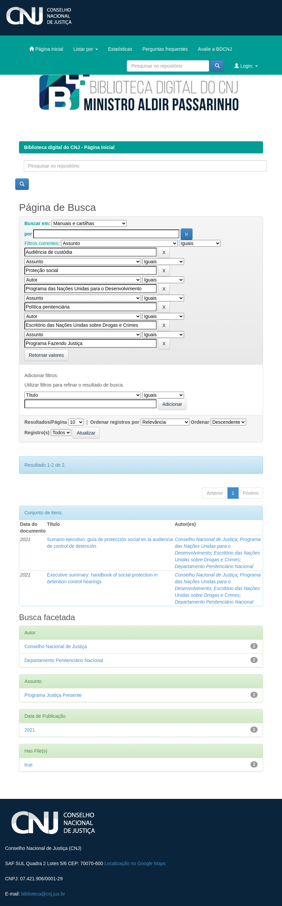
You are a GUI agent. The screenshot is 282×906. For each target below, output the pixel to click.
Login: (246, 66)
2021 (29, 730)
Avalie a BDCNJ (215, 49)
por (28, 234)
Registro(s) (36, 432)
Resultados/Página (45, 422)
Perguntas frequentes (165, 49)
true (28, 764)
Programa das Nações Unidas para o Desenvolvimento (218, 546)
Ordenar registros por (114, 422)
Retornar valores (46, 355)
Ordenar (200, 422)
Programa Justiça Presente (53, 695)
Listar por (85, 49)
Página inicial (46, 49)
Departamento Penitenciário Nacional (214, 566)
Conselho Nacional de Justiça (206, 539)
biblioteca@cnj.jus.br (43, 894)
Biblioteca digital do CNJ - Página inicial (69, 147)
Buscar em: (37, 223)
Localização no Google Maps (135, 863)
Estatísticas (120, 49)
